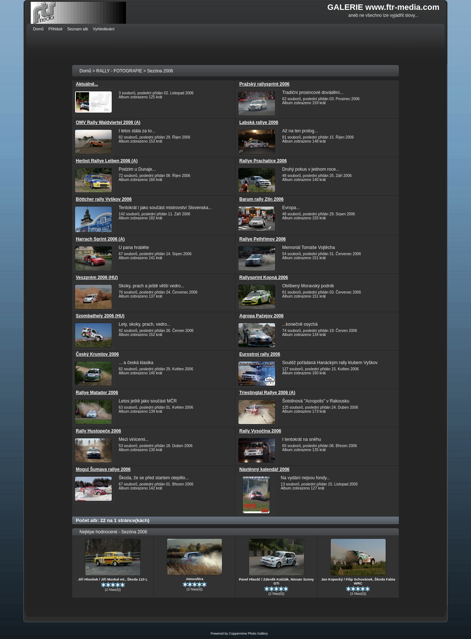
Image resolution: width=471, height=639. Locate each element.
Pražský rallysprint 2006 (264, 84)
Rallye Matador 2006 (97, 392)
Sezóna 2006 (160, 70)
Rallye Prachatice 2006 (262, 160)
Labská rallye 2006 (258, 122)
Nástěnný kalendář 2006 (264, 469)
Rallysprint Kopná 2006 (263, 277)
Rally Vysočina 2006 (260, 431)
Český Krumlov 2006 (97, 354)
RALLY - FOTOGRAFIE (119, 70)
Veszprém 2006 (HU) (97, 277)
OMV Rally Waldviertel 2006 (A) (108, 122)
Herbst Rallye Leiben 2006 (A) (107, 160)
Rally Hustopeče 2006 (98, 431)
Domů (85, 70)
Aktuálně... (87, 84)
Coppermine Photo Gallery (248, 633)
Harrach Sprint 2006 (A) (100, 239)
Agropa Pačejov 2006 (261, 315)
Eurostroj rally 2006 (259, 354)
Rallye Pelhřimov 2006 (262, 239)
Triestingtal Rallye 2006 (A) (267, 392)
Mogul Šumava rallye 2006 (103, 469)
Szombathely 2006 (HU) (100, 315)
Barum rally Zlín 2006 (261, 199)
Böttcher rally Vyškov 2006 (103, 199)
